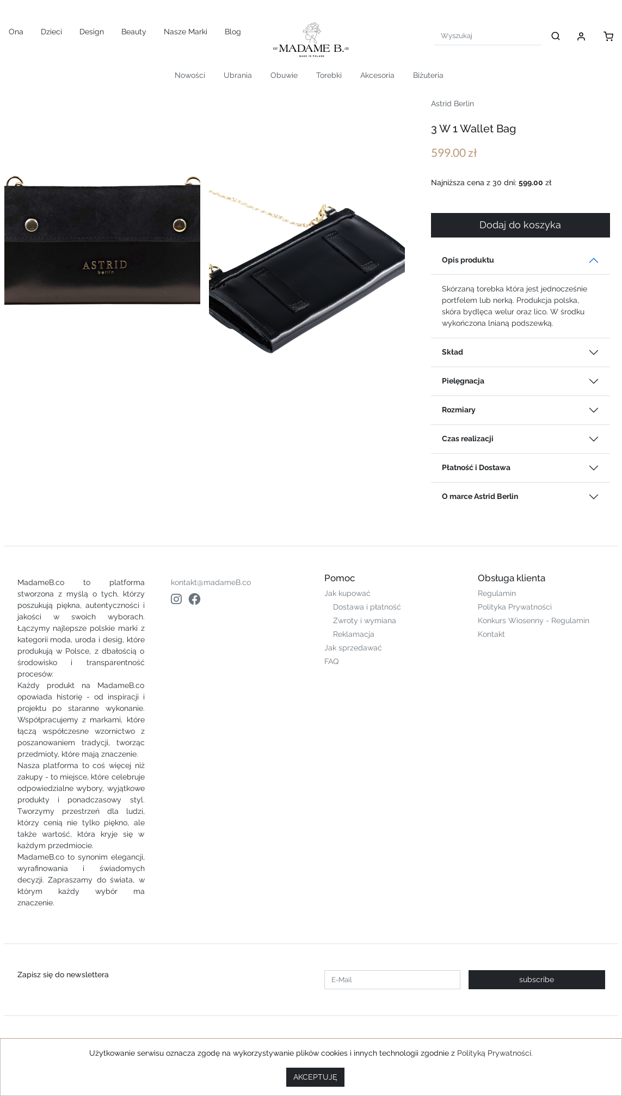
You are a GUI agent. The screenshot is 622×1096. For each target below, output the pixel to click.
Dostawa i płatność (367, 606)
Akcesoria (377, 75)
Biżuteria (428, 75)
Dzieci (51, 31)
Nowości (190, 75)
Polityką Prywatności (494, 1053)
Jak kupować (347, 593)
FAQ (331, 661)
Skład (452, 352)
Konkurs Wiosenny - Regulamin (533, 620)
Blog (233, 31)
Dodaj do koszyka (520, 225)
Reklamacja (353, 634)
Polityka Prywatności (515, 606)
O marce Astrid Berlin (480, 496)
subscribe (536, 979)
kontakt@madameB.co (211, 582)
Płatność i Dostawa (476, 467)
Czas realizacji (468, 438)
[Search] (487, 35)
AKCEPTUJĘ (315, 1077)
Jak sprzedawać (353, 647)
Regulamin (497, 593)
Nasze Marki (185, 31)
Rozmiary (459, 409)
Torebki (329, 75)
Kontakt (491, 634)
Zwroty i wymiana (364, 620)
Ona (16, 31)
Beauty (133, 31)
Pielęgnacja (463, 380)
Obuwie (284, 75)
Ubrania (238, 75)
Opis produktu (468, 259)
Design (91, 31)
